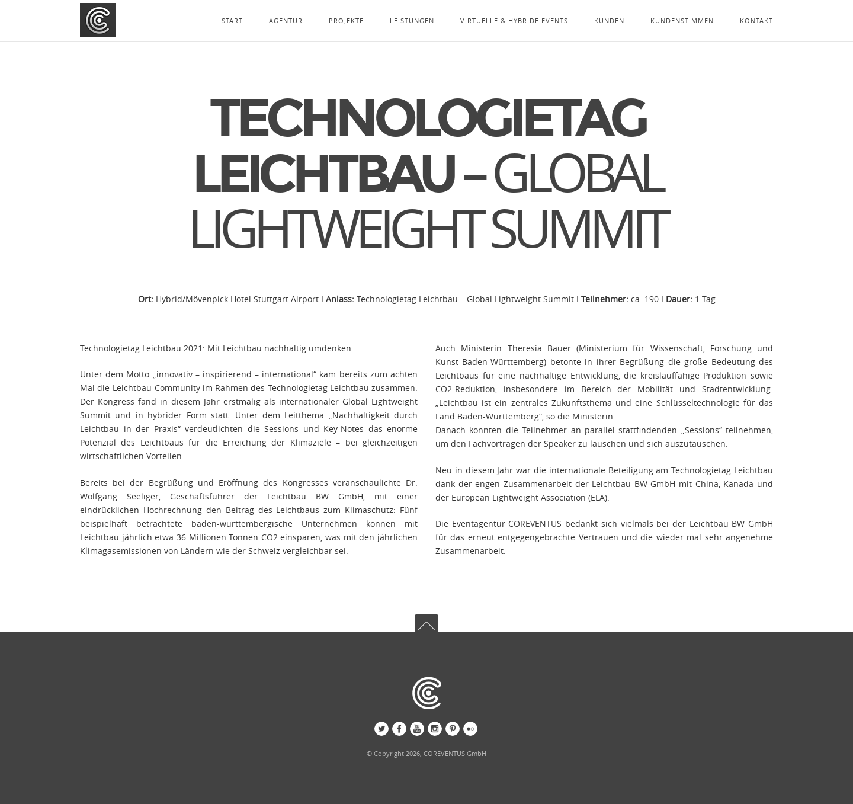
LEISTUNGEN (412, 20)
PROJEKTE (346, 20)
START (232, 20)
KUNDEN (609, 20)
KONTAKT (756, 20)
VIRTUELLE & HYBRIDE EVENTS (514, 20)
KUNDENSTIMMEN (682, 20)
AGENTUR (286, 20)
